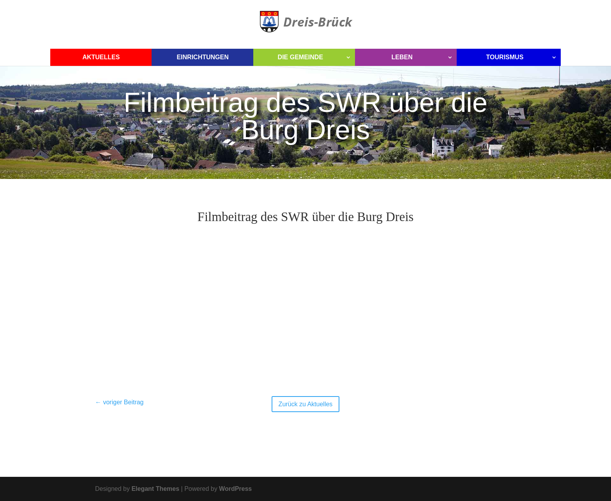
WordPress (235, 488)
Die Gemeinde (300, 57)
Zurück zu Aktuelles (306, 404)
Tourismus (505, 57)
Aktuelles (101, 57)
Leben (401, 57)
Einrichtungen (202, 57)
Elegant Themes (155, 488)
